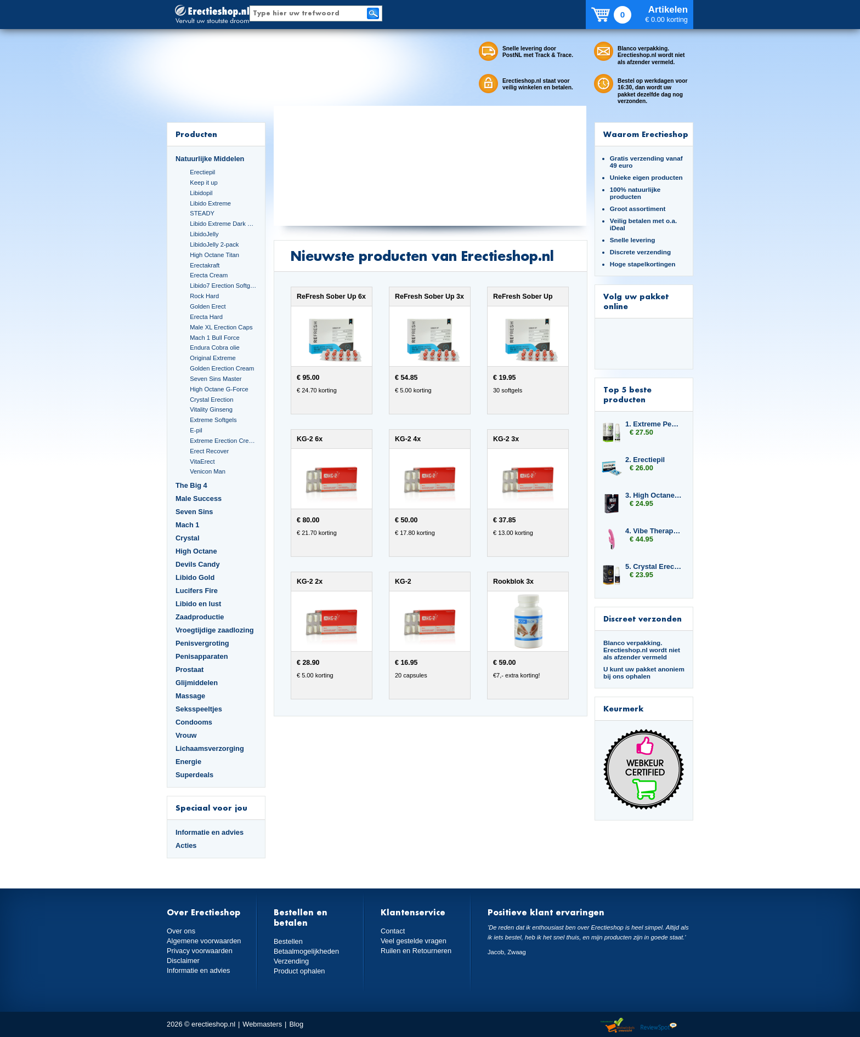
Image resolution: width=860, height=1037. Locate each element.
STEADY (202, 213)
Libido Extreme (210, 203)
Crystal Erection (211, 399)
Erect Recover (209, 451)
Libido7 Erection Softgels (223, 285)
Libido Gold (195, 577)
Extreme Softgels (213, 420)
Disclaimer (183, 960)
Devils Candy (198, 564)
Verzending (291, 961)
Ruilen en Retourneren (416, 951)
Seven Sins (194, 512)
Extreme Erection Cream (223, 440)
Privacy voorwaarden (200, 951)
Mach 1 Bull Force (214, 337)
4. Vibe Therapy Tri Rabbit (653, 531)
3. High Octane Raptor (653, 495)
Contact (393, 931)
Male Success (199, 498)
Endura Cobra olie (214, 347)
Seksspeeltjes (199, 709)
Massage (190, 696)
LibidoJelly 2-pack (214, 244)
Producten (196, 134)
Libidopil (201, 193)
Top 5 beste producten (627, 394)
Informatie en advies (210, 832)
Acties (186, 845)
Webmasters (262, 1024)
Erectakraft (204, 265)
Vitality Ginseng (211, 409)
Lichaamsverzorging (210, 748)
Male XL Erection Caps (221, 327)
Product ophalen (299, 971)
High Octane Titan (214, 255)
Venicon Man (207, 471)
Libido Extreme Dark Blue (223, 223)
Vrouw (186, 735)
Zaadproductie (200, 617)
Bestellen (288, 941)
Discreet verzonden (642, 618)
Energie (188, 761)
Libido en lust (198, 604)
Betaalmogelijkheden (306, 951)
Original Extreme (213, 358)
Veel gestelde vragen (413, 941)
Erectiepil (202, 172)
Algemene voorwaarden (204, 941)
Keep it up (204, 182)
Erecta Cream (209, 275)
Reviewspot (659, 1026)
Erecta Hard (206, 317)
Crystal (188, 538)
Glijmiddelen (197, 683)
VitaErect (202, 461)
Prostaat (189, 669)
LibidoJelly (204, 234)
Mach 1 (188, 525)
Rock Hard (204, 296)
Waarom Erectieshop (645, 134)
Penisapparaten (202, 656)
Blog (296, 1024)
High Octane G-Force (219, 389)
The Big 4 (191, 485)
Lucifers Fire (197, 590)
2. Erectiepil (645, 459)
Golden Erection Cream (222, 368)
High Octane (196, 551)
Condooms (194, 722)
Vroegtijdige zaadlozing (215, 630)
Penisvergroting (202, 643)
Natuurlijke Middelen (210, 159)
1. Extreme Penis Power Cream (653, 424)
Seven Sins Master (215, 378)
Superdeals (194, 775)
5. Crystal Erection (653, 566)
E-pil (196, 430)
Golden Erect (207, 306)
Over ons (181, 931)
